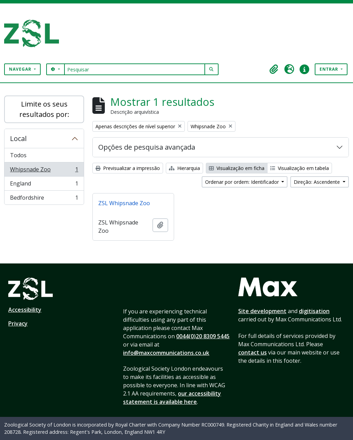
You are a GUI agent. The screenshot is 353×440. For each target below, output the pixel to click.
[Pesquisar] (134, 69)
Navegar (21, 69)
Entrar (330, 69)
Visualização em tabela (299, 168)
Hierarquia (184, 168)
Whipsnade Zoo (44, 171)
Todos (18, 155)
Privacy (18, 323)
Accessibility (24, 309)
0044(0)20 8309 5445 (203, 336)
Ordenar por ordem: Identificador (242, 182)
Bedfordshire (44, 198)
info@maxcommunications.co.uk (166, 353)
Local (18, 138)
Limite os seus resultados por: (44, 109)
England (44, 185)
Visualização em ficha (236, 168)
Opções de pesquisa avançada (146, 147)
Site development (262, 311)
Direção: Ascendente (317, 182)
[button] (274, 69)
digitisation (314, 311)
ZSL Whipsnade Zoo (124, 203)
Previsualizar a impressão (127, 168)
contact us (252, 352)
